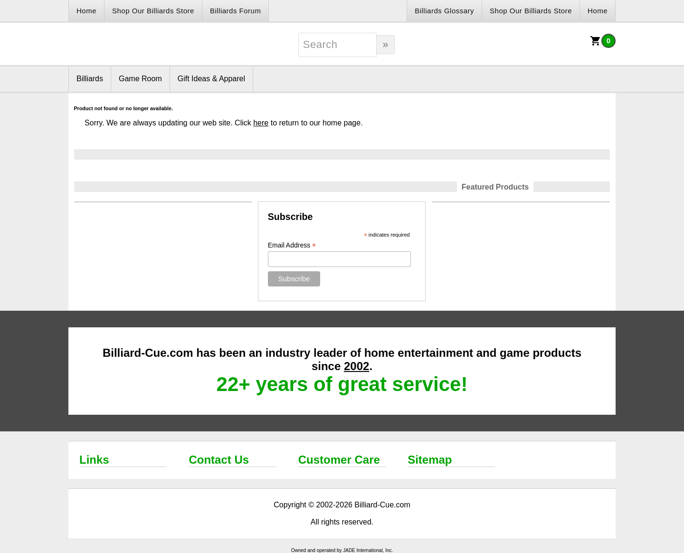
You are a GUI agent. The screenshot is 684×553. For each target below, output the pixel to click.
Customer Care (339, 459)
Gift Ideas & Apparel (211, 79)
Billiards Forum (235, 11)
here (260, 123)
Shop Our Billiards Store (153, 11)
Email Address (292, 245)
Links (94, 459)
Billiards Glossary (444, 11)
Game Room (140, 79)
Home (86, 11)
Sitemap (430, 459)
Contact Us (219, 459)
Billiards (89, 79)
